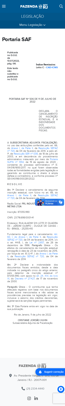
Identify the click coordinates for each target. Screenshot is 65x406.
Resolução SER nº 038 (26, 153)
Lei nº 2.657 (36, 242)
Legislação (32, 16)
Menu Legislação (32, 25)
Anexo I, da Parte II (22, 148)
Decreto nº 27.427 (25, 278)
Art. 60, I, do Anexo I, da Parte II (32, 235)
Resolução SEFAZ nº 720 (29, 256)
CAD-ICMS (52, 67)
